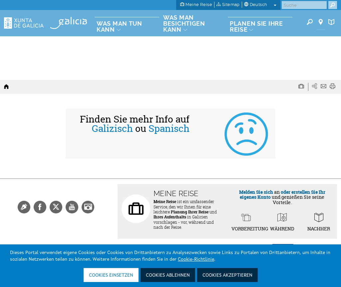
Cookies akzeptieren (227, 275)
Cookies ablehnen (168, 275)
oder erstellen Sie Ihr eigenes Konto (282, 194)
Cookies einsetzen (111, 275)
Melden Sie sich (256, 192)
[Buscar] (304, 5)
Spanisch (169, 128)
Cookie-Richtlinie (196, 259)
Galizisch (112, 128)
